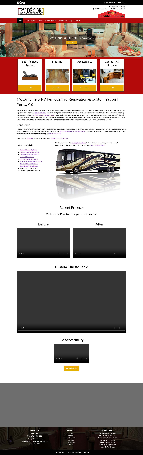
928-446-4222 (37, 436)
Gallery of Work (50, 21)
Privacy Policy (78, 452)
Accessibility (84, 61)
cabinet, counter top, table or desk (44, 115)
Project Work (71, 368)
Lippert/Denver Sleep (79, 143)
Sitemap (69, 452)
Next (140, 40)
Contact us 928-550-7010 (59, 138)
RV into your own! (55, 134)
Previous (3, 40)
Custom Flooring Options (28, 150)
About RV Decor (29, 21)
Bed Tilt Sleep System (98, 145)
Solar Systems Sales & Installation (31, 161)
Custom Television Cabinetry (29, 152)
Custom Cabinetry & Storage (29, 154)
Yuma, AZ (30, 138)
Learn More (71, 42)
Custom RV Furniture (27, 157)
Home (20, 21)
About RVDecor (71, 438)
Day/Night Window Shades (29, 166)
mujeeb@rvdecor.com (118, 6)
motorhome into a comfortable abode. (72, 131)
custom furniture (40, 113)
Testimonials (62, 21)
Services (40, 21)
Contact (77, 21)
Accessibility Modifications (29, 164)
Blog (70, 21)
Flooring (57, 61)
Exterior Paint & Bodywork (29, 159)
